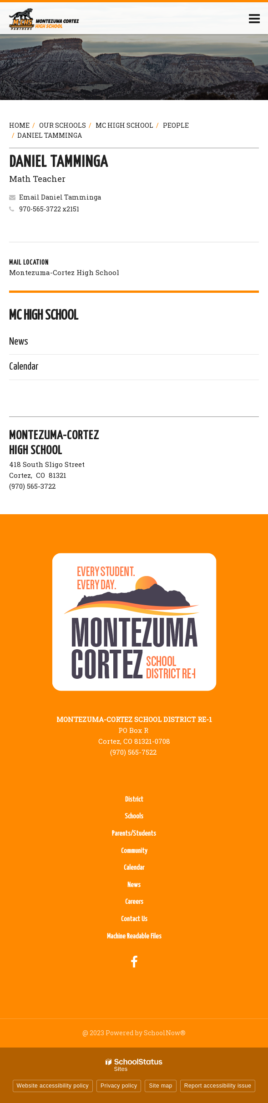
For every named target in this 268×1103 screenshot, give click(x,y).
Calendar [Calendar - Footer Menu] (134, 867)
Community (134, 850)
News (18, 341)
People (176, 125)
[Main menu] (254, 18)
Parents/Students (134, 833)
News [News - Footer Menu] (134, 885)
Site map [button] (160, 1086)
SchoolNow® (165, 1032)
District (134, 799)
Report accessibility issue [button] (218, 1086)
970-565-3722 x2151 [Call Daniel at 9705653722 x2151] (49, 209)
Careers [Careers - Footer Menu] (134, 901)
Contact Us (134, 919)
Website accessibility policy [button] (53, 1086)
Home (19, 125)
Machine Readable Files (134, 936)
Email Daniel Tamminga (60, 197)
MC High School (124, 125)
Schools (134, 816)
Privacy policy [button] (119, 1086)
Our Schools (62, 125)
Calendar (23, 366)
